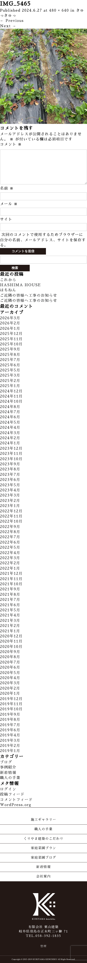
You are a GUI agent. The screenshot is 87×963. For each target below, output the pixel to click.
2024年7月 (10, 412)
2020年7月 (10, 662)
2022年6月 (10, 542)
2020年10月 (11, 647)
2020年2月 (10, 688)
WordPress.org (15, 805)
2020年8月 (10, 657)
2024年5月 (10, 422)
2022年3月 (10, 558)
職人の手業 (10, 778)
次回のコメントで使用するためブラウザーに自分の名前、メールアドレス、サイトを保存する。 (43, 240)
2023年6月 (10, 480)
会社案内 (43, 876)
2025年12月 (11, 334)
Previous (12, 21)
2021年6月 (10, 605)
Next (8, 26)
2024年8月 (10, 407)
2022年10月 (11, 521)
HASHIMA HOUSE (20, 285)
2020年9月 (10, 652)
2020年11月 (11, 641)
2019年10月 (11, 709)
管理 (43, 946)
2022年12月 (11, 511)
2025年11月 (11, 339)
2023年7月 (10, 474)
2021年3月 (10, 621)
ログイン (8, 789)
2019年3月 (10, 740)
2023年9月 (10, 464)
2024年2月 (10, 438)
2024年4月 (10, 427)
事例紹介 (8, 767)
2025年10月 (11, 344)
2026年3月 (10, 318)
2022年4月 (10, 553)
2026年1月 (10, 328)
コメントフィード (16, 800)
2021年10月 (11, 584)
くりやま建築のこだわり (44, 838)
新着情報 (8, 773)
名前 (7, 188)
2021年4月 (10, 615)
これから (8, 280)
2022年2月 (10, 563)
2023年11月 (11, 454)
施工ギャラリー (43, 819)
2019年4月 (10, 735)
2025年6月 (10, 365)
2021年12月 (11, 573)
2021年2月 (10, 626)
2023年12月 (11, 448)
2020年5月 (10, 673)
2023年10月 (11, 459)
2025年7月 (10, 360)
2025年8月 (10, 355)
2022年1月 (10, 568)
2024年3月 (10, 433)
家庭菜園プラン (43, 848)
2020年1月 (10, 693)
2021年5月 (10, 610)
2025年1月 (10, 386)
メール (9, 204)
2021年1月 (10, 631)
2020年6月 (10, 667)
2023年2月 (10, 501)
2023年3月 (10, 495)
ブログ (6, 762)
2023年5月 (10, 485)
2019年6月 (10, 730)
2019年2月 (10, 746)
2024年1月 (10, 443)
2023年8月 (10, 469)
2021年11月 (11, 579)
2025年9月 (10, 349)
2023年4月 (10, 490)
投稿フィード (12, 794)
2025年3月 (10, 375)
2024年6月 (10, 417)
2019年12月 (11, 699)
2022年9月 (10, 527)
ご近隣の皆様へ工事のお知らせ (28, 295)
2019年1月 (10, 751)
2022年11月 (11, 516)
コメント (11, 144)
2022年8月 (10, 532)
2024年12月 (11, 391)
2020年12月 (11, 636)
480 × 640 (59, 10)
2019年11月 (11, 704)
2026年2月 (10, 323)
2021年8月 (10, 594)
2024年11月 (11, 396)
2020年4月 (10, 678)
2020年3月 (10, 683)
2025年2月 (10, 381)
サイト (6, 219)
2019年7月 (10, 725)
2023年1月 (10, 506)
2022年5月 (10, 547)
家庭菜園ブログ (43, 857)
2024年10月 (11, 401)
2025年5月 (10, 370)
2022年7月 (10, 537)
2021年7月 (10, 600)
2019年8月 (10, 719)
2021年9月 (10, 589)
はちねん (8, 290)
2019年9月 (10, 714)
